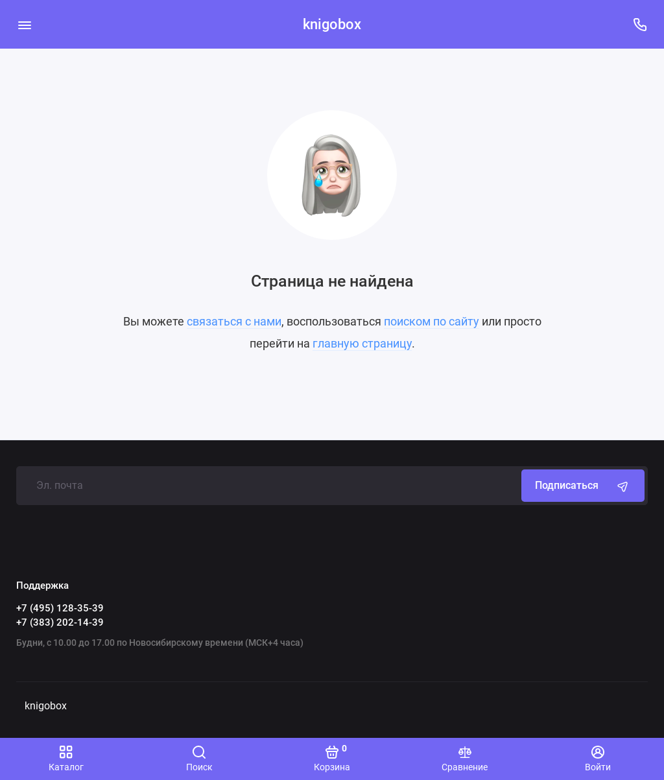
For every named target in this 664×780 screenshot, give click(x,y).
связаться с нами (234, 321)
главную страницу (362, 343)
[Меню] (24, 24)
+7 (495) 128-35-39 (60, 608)
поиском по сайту (431, 321)
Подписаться (583, 486)
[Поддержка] (639, 24)
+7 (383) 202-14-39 (60, 622)
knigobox (332, 24)
